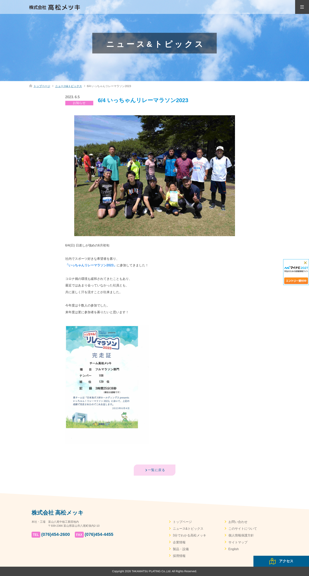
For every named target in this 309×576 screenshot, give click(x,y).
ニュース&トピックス (68, 86)
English (233, 549)
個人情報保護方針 (241, 535)
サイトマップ (237, 542)
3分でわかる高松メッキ (189, 535)
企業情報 (179, 542)
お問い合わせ (237, 522)
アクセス (286, 561)
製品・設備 (181, 549)
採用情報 (179, 556)
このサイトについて (242, 528)
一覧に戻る (156, 470)
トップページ (42, 86)
